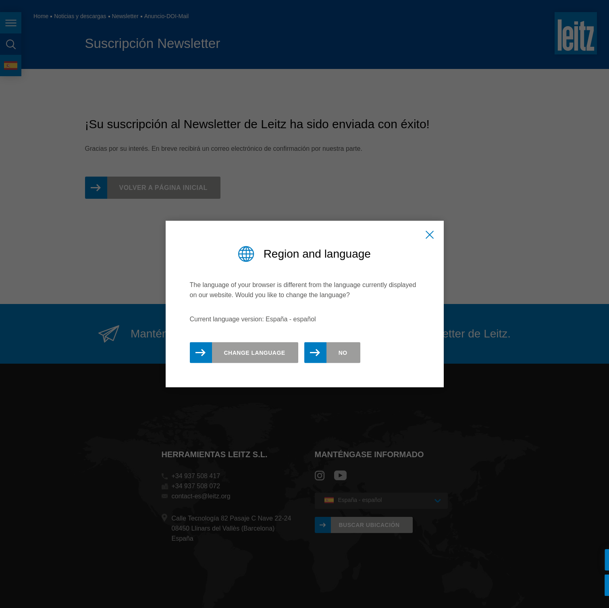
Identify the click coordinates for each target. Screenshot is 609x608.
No (343, 352)
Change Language (254, 352)
